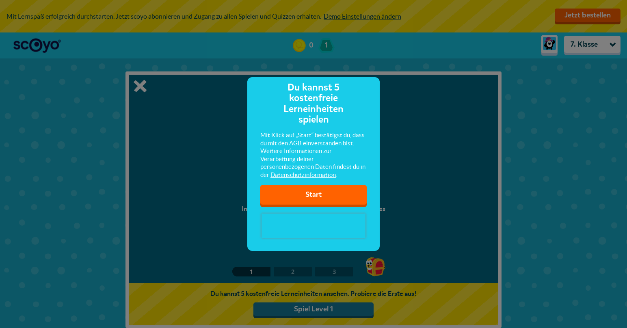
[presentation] (313, 226)
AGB (295, 143)
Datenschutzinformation (303, 174)
